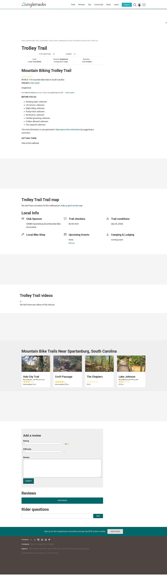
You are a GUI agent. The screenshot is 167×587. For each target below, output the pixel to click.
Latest (116, 5)
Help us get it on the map (71, 205)
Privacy (56, 553)
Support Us (42, 544)
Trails (73, 5)
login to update (116, 227)
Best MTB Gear (67, 549)
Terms (50, 553)
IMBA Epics (56, 549)
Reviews (81, 5)
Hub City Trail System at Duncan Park (79, 40)
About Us (33, 544)
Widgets (51, 544)
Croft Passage (63, 376)
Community (98, 5)
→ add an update (69, 92)
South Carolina (53, 40)
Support (127, 5)
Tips (89, 5)
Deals (108, 5)
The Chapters (95, 376)
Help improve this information (67, 129)
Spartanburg (62, 40)
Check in (78, 54)
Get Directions (46, 54)
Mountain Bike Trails (32, 40)
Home (23, 40)
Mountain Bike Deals (81, 549)
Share (69, 54)
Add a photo (59, 54)
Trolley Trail (94, 40)
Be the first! (74, 224)
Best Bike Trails (45, 549)
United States (44, 40)
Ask (98, 516)
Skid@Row (33, 92)
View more (62, 500)
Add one (71, 243)
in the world (34, 83)
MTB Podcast (34, 549)
